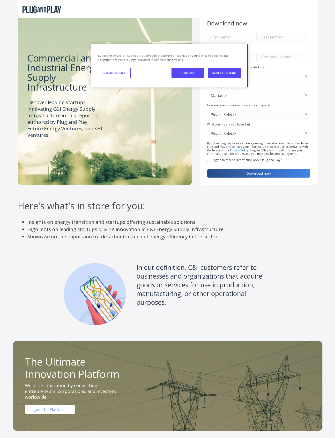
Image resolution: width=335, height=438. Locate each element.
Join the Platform (50, 409)
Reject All (187, 72)
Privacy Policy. (239, 150)
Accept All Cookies (224, 72)
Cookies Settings (114, 72)
